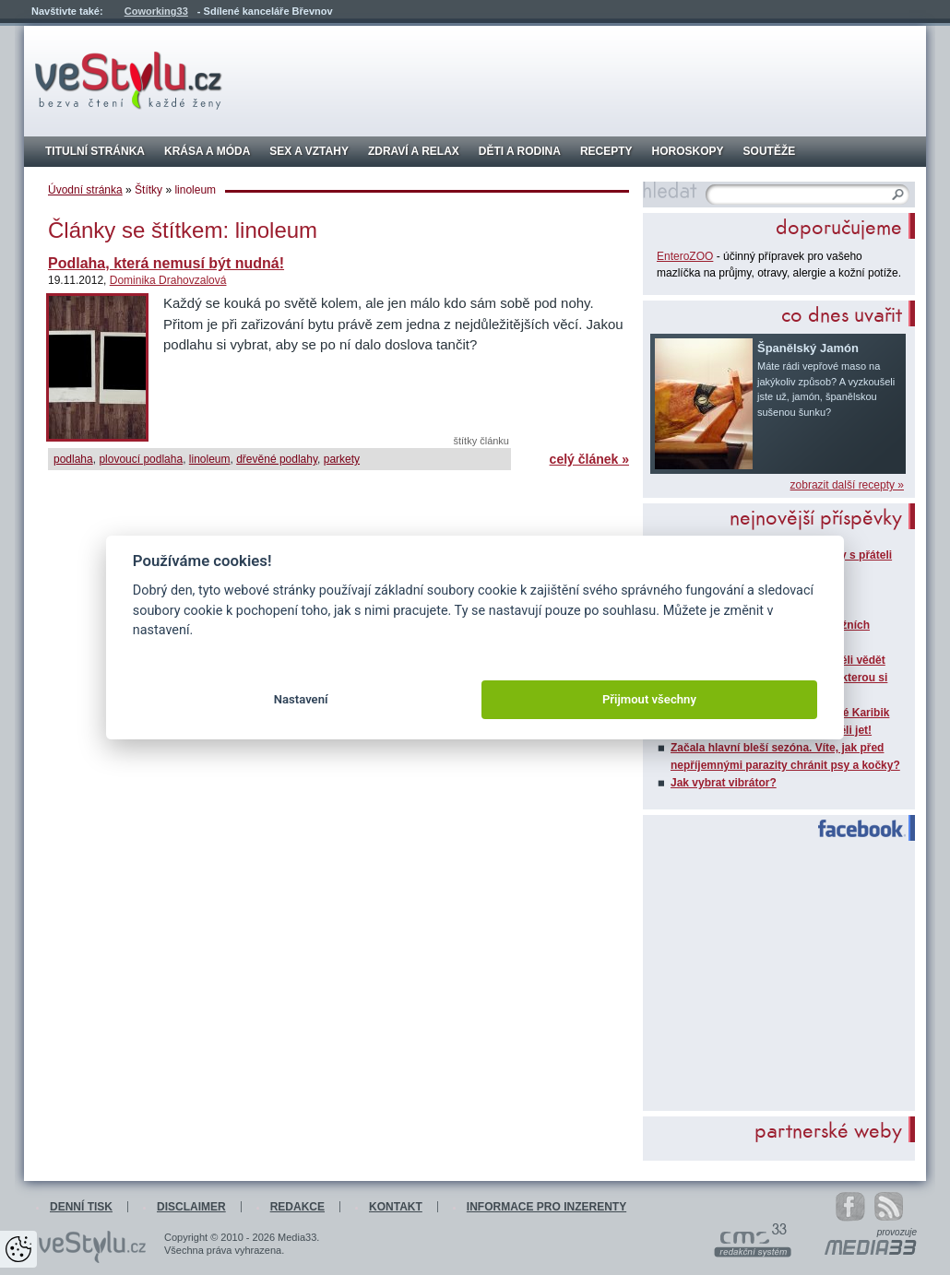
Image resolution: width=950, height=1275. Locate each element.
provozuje (897, 1232)
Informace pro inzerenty (546, 1206)
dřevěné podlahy (276, 459)
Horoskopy (688, 151)
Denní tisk (81, 1206)
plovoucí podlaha (141, 459)
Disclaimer (191, 1206)
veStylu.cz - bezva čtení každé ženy (128, 81)
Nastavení (301, 699)
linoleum (210, 459)
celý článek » (589, 459)
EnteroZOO (685, 256)
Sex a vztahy (309, 151)
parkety (342, 459)
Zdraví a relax (413, 151)
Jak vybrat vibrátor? (724, 782)
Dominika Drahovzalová (168, 280)
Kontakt (395, 1206)
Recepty (606, 151)
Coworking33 (156, 11)
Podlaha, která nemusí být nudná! (166, 263)
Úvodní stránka (85, 189)
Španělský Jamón (808, 348)
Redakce (297, 1206)
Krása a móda (207, 151)
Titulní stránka (95, 151)
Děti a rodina (520, 151)
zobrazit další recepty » (847, 484)
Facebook (853, 829)
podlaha (73, 459)
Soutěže (769, 151)
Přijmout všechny (649, 699)
